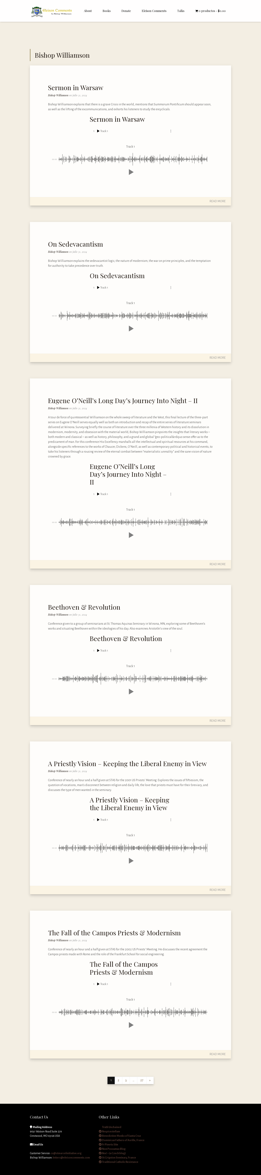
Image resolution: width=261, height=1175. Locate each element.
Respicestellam (109, 1131)
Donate (126, 11)
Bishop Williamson (58, 95)
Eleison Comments (154, 11)
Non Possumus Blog (112, 1148)
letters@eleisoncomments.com (71, 1157)
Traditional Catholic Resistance (118, 1161)
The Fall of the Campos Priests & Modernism (114, 932)
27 (141, 1080)
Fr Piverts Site (108, 1144)
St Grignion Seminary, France (117, 1157)
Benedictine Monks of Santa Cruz (120, 1135)
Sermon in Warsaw (75, 87)
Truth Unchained (110, 1127)
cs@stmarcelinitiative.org (66, 1153)
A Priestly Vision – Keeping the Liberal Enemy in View (127, 763)
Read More (218, 201)
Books (107, 11)
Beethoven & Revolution (84, 607)
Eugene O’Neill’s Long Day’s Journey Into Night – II (123, 400)
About (88, 11)
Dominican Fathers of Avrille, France (121, 1140)
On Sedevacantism (75, 244)
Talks (180, 11)
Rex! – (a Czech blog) (112, 1153)
